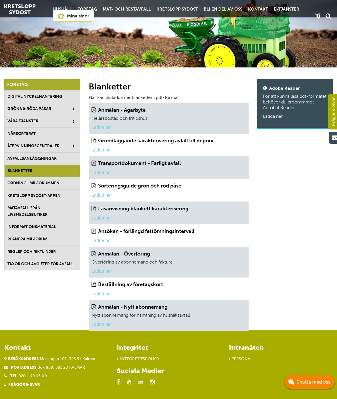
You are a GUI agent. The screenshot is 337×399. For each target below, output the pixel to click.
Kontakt (258, 9)
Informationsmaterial (31, 226)
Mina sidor (73, 16)
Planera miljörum (27, 239)
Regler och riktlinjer (31, 251)
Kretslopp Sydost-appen (34, 195)
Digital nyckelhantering (34, 96)
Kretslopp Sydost (177, 9)
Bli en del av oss (223, 9)
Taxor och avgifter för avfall (40, 264)
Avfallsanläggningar (32, 158)
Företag (87, 9)
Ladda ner (102, 127)
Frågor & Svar (24, 384)
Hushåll (62, 9)
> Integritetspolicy (138, 358)
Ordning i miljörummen (33, 183)
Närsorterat (21, 133)
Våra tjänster (22, 121)
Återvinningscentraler (33, 145)
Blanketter (19, 170)
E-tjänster (286, 9)
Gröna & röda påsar (29, 108)
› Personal (240, 358)
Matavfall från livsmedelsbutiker (27, 211)
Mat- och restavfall (127, 9)
